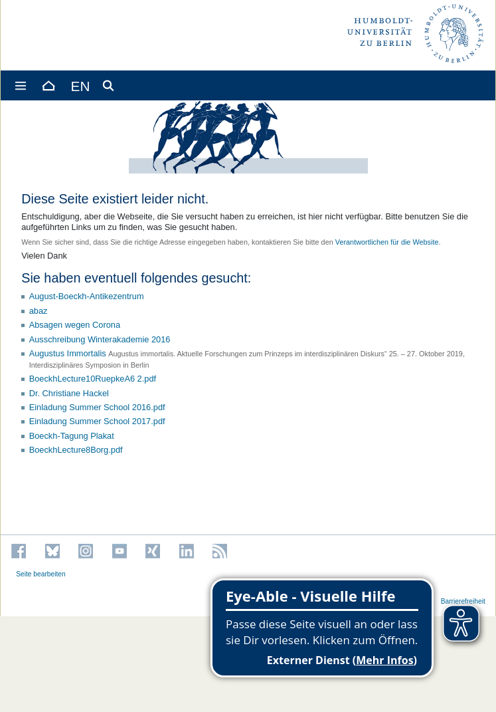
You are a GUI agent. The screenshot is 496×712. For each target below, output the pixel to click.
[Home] (48, 85)
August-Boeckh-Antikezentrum (86, 296)
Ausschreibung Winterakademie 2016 (100, 339)
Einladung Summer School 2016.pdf (97, 407)
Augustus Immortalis (67, 353)
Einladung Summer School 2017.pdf (97, 421)
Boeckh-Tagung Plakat (71, 436)
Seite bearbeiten (41, 574)
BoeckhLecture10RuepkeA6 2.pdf (92, 379)
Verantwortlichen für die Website (387, 242)
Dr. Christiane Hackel (69, 393)
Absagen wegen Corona (74, 325)
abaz (38, 311)
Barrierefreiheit (463, 601)
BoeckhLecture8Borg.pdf (76, 450)
